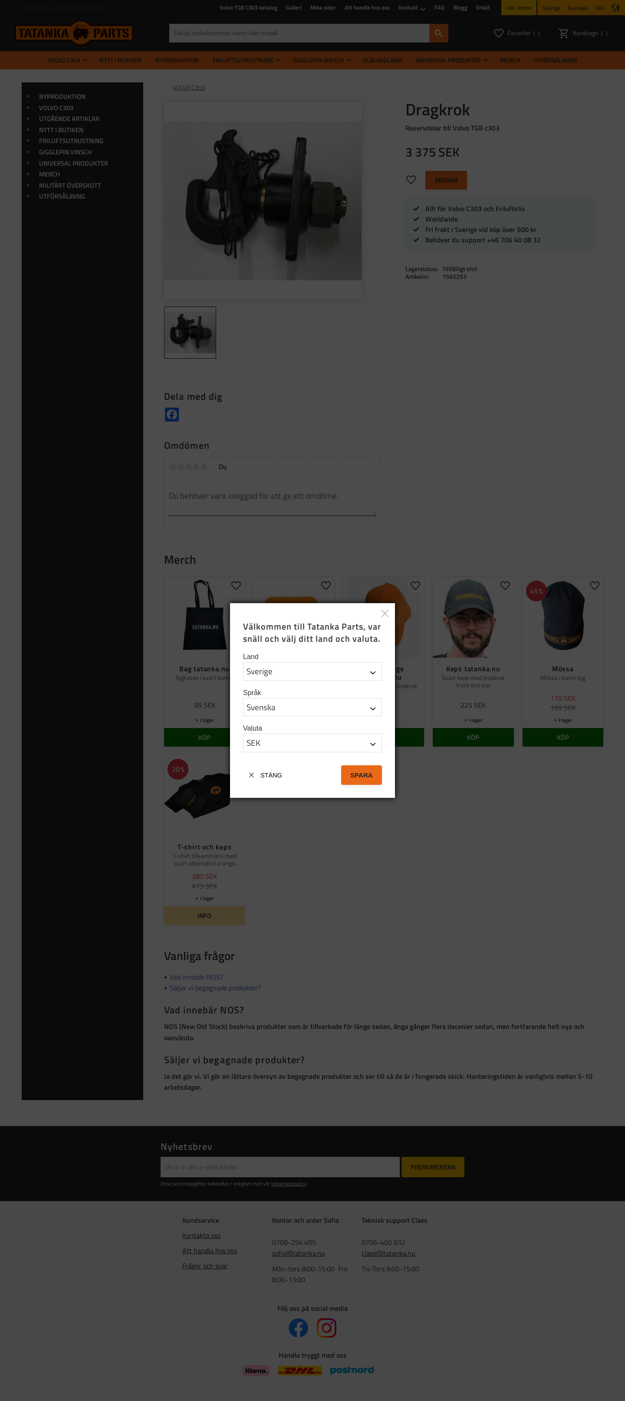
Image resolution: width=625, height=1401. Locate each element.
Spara (361, 775)
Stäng (271, 775)
